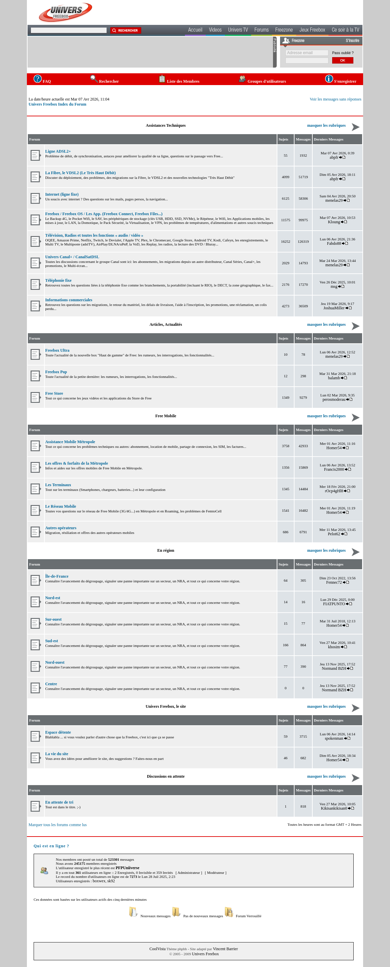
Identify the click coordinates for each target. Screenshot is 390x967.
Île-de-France (56, 576)
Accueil (195, 30)
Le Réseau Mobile (60, 506)
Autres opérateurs (60, 528)
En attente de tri (59, 802)
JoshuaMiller (334, 308)
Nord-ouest (54, 662)
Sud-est (51, 641)
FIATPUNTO (334, 604)
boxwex (99, 881)
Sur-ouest (53, 619)
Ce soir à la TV (345, 30)
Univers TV (238, 30)
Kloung (334, 222)
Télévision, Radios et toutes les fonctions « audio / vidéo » (94, 235)
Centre (51, 684)
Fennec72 (334, 582)
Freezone (284, 30)
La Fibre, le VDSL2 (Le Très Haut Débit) (80, 172)
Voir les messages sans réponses (335, 99)
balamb (334, 378)
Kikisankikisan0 (334, 808)
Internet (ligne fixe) (61, 194)
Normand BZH (334, 668)
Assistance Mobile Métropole (70, 441)
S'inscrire (352, 41)
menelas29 (334, 200)
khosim (334, 647)
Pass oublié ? (343, 53)
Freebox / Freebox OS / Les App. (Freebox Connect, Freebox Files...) (103, 213)
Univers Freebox (205, 954)
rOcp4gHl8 (334, 491)
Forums (262, 30)
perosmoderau (334, 399)
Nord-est (52, 597)
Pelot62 (334, 534)
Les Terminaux (58, 484)
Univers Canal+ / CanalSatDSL (72, 257)
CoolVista (158, 948)
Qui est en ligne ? (51, 846)
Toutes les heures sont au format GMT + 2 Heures (324, 824)
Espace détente (58, 732)
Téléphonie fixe (58, 280)
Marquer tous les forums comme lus (58, 824)
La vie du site (56, 753)
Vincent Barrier (225, 948)
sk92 (111, 881)
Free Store (54, 393)
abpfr (334, 157)
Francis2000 (334, 469)
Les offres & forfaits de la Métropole (76, 463)
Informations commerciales (68, 300)
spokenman (334, 738)
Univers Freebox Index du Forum (57, 104)
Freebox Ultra (57, 350)
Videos (215, 30)
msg (334, 286)
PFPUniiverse (128, 867)
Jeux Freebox (312, 30)
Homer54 (334, 448)
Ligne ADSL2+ (58, 151)
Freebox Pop (56, 372)
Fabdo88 (334, 243)
